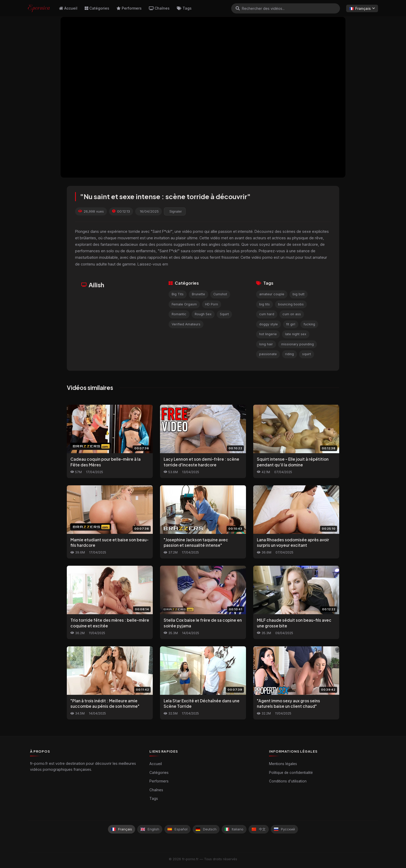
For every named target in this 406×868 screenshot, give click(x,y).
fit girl (290, 324)
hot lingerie (268, 334)
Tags (184, 8)
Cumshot (220, 294)
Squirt (224, 314)
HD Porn (211, 304)
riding (289, 354)
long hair (266, 344)
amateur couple (271, 294)
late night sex (295, 334)
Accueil (68, 8)
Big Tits (178, 294)
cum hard (266, 314)
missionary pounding (297, 344)
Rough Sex (203, 314)
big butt (298, 294)
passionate (268, 354)
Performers (129, 8)
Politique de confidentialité (291, 773)
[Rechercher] (238, 8)
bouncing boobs (291, 304)
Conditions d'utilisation (288, 781)
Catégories (97, 8)
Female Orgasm (184, 304)
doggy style (268, 324)
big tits (264, 304)
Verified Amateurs (186, 324)
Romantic (179, 314)
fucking (309, 324)
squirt (306, 354)
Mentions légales (283, 764)
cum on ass (291, 314)
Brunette (198, 294)
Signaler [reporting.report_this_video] (175, 211)
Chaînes (159, 8)
